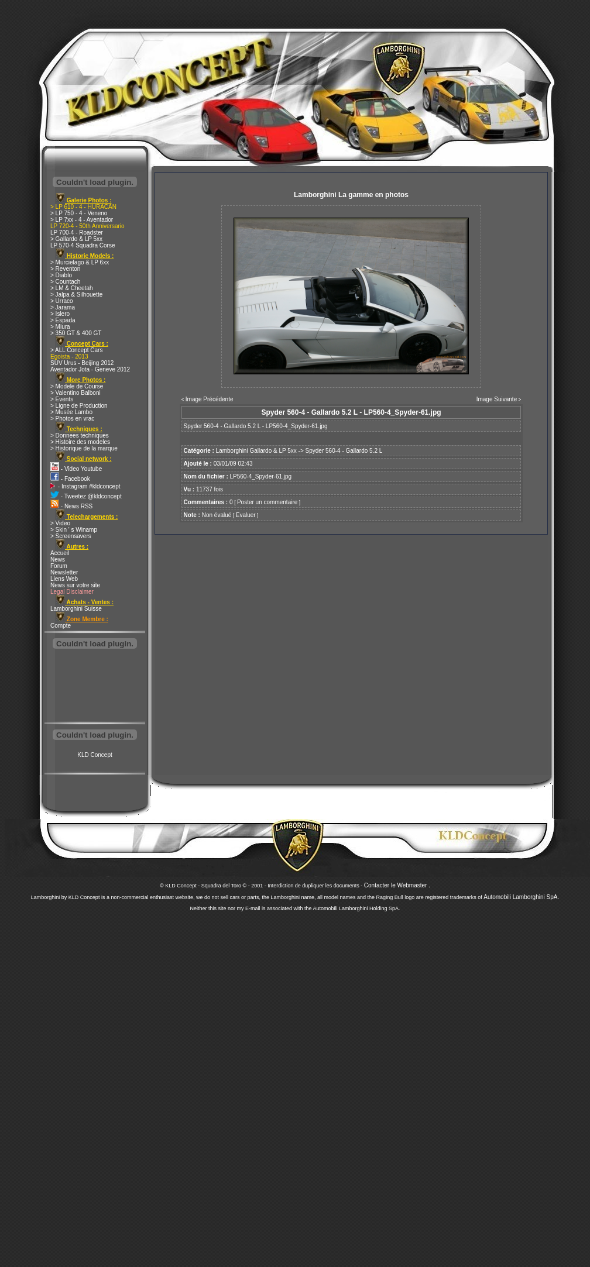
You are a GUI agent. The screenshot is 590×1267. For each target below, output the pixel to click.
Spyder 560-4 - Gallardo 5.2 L (344, 450)
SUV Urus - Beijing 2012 (82, 363)
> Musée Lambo (71, 412)
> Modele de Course (76, 386)
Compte (60, 625)
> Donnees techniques (79, 435)
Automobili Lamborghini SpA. (521, 897)
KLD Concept (94, 755)
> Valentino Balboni (75, 393)
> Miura (60, 326)
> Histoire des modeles (80, 442)
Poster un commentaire (267, 502)
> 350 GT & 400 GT (75, 333)
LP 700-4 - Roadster (76, 232)
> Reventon (65, 269)
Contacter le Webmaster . (397, 885)
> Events (61, 399)
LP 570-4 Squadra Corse (82, 245)
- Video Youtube (76, 469)
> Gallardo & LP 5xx (76, 239)
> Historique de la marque (84, 448)
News (57, 559)
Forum (58, 566)
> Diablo (61, 275)
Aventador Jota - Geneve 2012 (90, 369)
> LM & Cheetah (71, 288)
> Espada (63, 320)
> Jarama (62, 307)
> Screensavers (70, 536)
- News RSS (71, 506)
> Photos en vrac (72, 418)
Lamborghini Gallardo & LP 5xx (256, 450)
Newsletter (64, 572)
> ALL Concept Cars (76, 350)
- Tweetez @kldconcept (86, 496)
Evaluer (246, 515)
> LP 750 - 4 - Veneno (78, 213)
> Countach (65, 281)
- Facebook (70, 479)
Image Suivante (496, 399)
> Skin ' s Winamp (73, 529)
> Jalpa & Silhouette (76, 294)
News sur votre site (75, 585)
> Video (60, 523)
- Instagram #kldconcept (85, 486)
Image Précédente (210, 399)
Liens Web (64, 579)
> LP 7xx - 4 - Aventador (81, 219)
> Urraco (61, 301)
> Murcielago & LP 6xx (79, 262)
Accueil (59, 553)
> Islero (60, 314)
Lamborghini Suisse (76, 608)
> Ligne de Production (79, 405)
